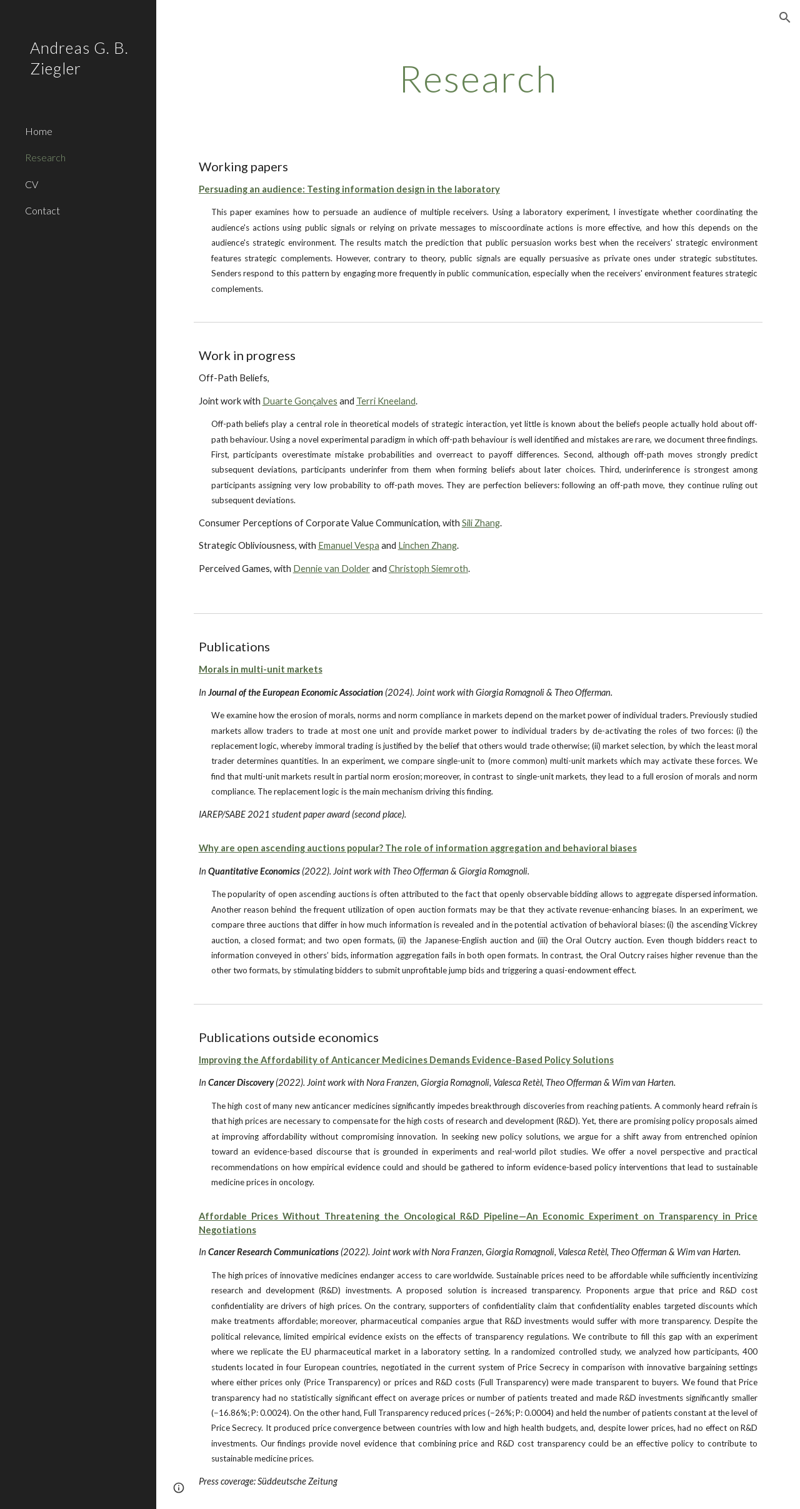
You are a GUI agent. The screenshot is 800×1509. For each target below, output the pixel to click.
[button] (785, 18)
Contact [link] (42, 210)
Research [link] (45, 157)
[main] (478, 78)
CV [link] (31, 184)
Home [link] (38, 131)
